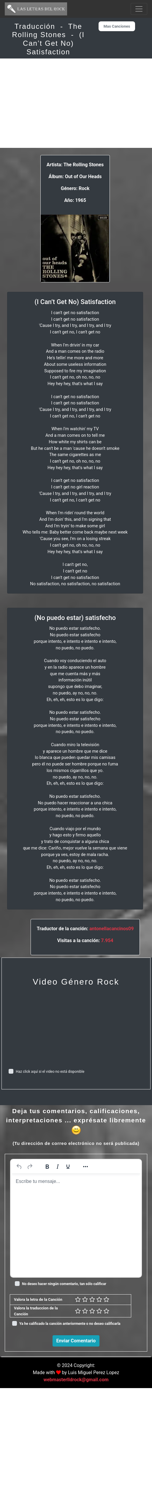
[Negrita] (47, 1166)
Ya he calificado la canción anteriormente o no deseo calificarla (70, 1324)
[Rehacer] (30, 1166)
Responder (132, 1463)
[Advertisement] (76, 103)
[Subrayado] (68, 1166)
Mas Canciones (117, 26)
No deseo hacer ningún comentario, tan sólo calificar (64, 1284)
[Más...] (85, 1166)
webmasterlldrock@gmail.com (75, 1494)
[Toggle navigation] (139, 9)
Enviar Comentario (76, 1341)
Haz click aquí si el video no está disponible (50, 1071)
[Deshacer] (19, 1166)
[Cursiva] (58, 1166)
